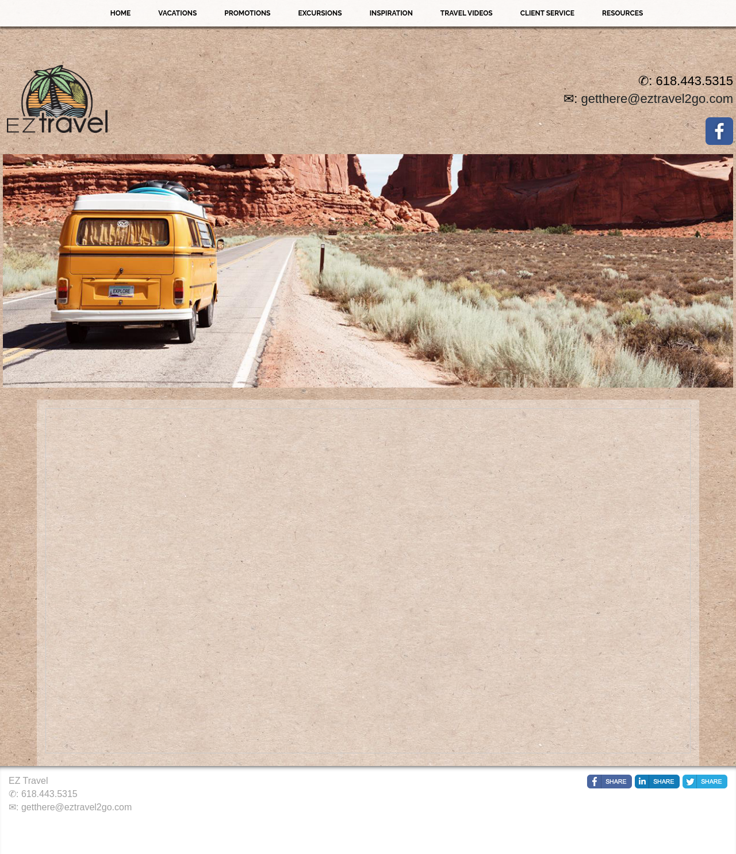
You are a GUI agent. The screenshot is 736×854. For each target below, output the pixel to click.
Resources (622, 13)
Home (120, 13)
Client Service (547, 13)
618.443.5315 (49, 794)
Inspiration (391, 13)
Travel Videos (466, 13)
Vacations (177, 13)
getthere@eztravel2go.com (657, 98)
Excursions (320, 13)
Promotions (247, 13)
